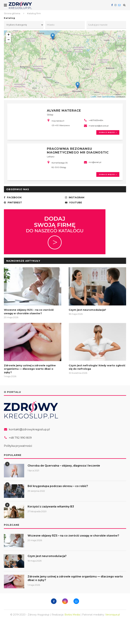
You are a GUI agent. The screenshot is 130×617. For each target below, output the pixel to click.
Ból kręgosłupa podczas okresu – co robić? (59, 483)
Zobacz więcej (107, 133)
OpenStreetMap (108, 97)
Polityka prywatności (18, 443)
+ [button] (8, 35)
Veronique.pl (112, 611)
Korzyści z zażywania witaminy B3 (53, 503)
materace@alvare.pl (99, 125)
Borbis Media (72, 611)
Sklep (50, 114)
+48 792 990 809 (20, 434)
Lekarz (50, 157)
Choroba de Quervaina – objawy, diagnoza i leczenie (66, 463)
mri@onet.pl (95, 162)
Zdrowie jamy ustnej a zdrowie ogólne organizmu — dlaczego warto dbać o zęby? (32, 368)
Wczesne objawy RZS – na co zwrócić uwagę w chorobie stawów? (32, 313)
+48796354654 (96, 120)
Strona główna (12, 13)
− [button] (8, 40)
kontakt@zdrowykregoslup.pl (29, 426)
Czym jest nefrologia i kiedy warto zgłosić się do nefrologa (96, 368)
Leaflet (93, 97)
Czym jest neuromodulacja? (87, 311)
